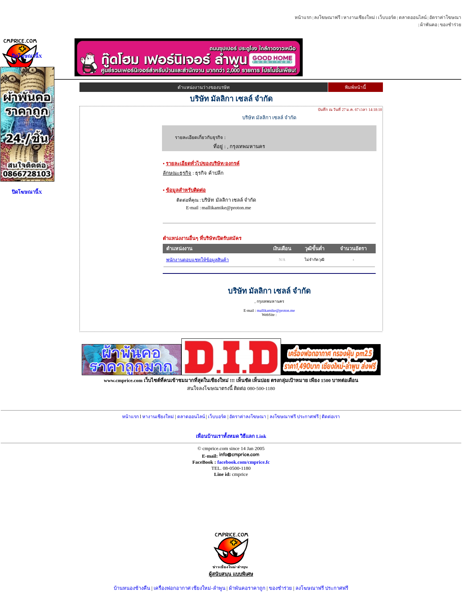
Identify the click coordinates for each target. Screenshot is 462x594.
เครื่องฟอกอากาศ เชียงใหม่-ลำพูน (189, 588)
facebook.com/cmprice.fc (243, 462)
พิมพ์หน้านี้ (355, 87)
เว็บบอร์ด (387, 17)
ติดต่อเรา (331, 416)
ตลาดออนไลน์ (413, 17)
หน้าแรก (303, 17)
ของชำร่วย (450, 24)
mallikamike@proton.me (276, 310)
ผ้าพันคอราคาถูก (247, 588)
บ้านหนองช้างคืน (132, 588)
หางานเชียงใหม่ (359, 17)
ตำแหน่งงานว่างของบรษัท (204, 87)
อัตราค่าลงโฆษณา (247, 416)
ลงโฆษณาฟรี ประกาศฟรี (294, 416)
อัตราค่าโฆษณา (445, 17)
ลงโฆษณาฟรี (327, 17)
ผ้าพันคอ (428, 24)
